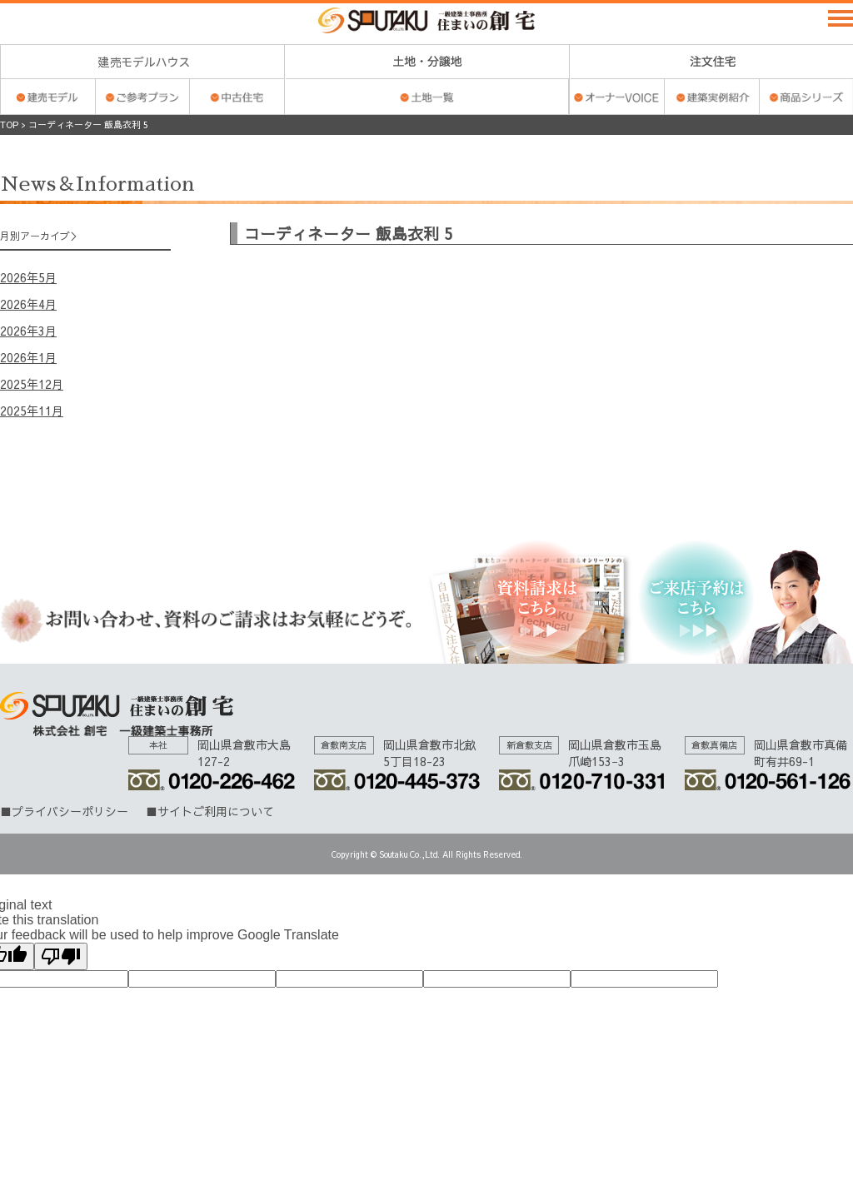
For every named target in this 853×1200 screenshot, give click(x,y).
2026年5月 (28, 277)
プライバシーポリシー (70, 811)
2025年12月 (31, 384)
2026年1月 (28, 357)
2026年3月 (28, 330)
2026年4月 (28, 304)
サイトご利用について (215, 811)
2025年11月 (31, 410)
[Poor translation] (60, 956)
